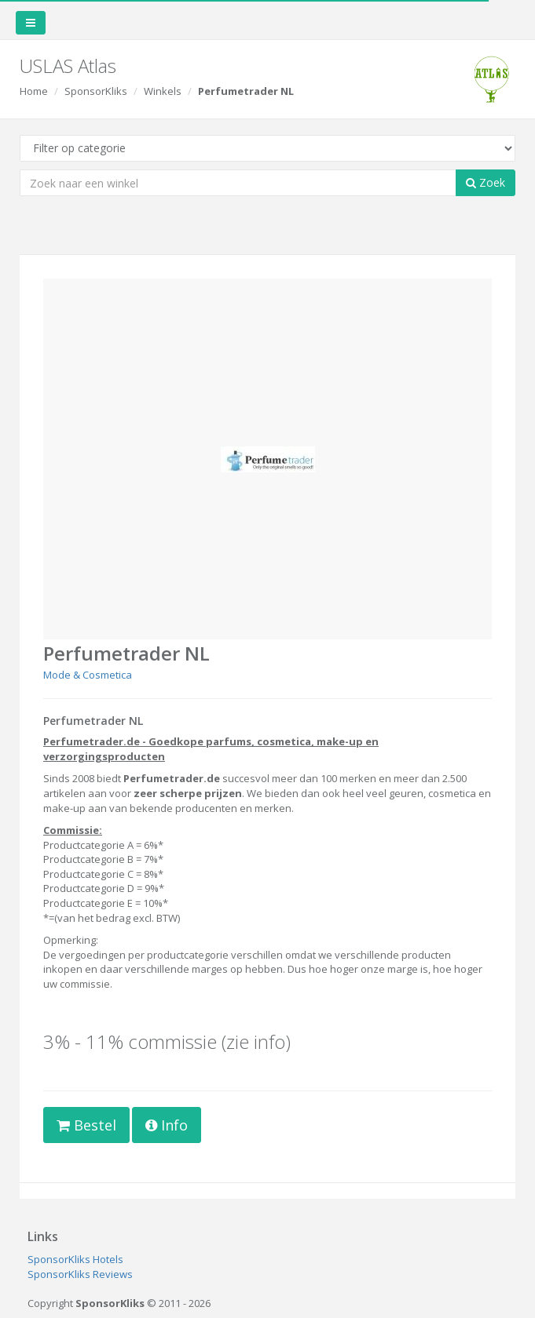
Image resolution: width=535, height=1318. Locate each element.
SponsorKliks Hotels (75, 1259)
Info (166, 1125)
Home (34, 91)
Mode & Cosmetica (87, 675)
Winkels (162, 91)
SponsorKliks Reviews (80, 1274)
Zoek (485, 182)
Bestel (86, 1125)
